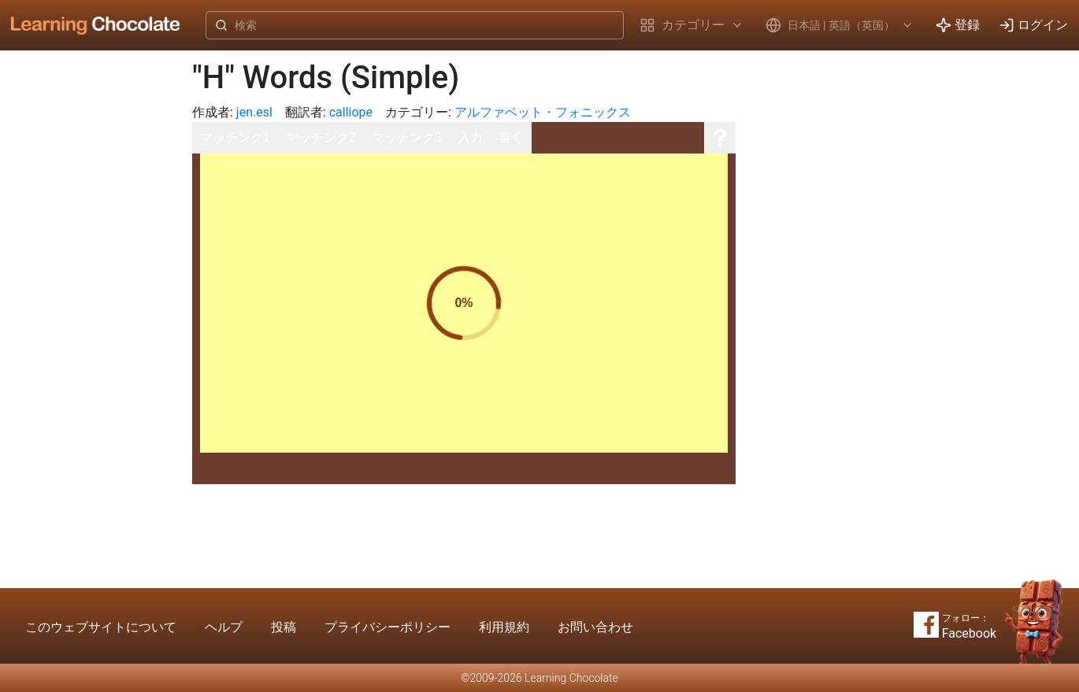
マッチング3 (407, 137)
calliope (351, 112)
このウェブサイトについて (100, 627)
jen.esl (254, 112)
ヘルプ (224, 627)
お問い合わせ (595, 627)
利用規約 (504, 627)
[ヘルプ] (720, 138)
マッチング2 (321, 137)
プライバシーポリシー (387, 627)
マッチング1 (235, 137)
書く (511, 137)
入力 (470, 137)
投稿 (283, 627)
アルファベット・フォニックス (542, 112)
